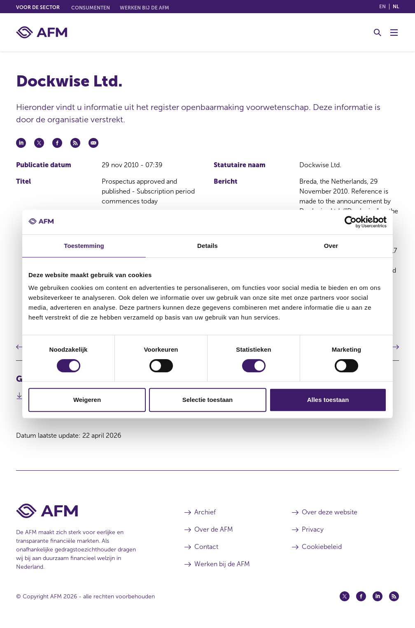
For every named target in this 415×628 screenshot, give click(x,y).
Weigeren (87, 399)
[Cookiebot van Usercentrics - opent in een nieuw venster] (351, 222)
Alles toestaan (328, 399)
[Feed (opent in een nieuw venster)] (394, 596)
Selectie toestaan (207, 399)
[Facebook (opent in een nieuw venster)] (361, 596)
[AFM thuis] (41, 32)
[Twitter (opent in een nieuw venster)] (345, 596)
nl (396, 6)
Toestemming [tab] (84, 245)
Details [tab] (207, 245)
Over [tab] (331, 245)
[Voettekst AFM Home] (88, 511)
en (382, 6)
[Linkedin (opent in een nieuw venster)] (377, 596)
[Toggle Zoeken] (377, 32)
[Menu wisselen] (394, 32)
